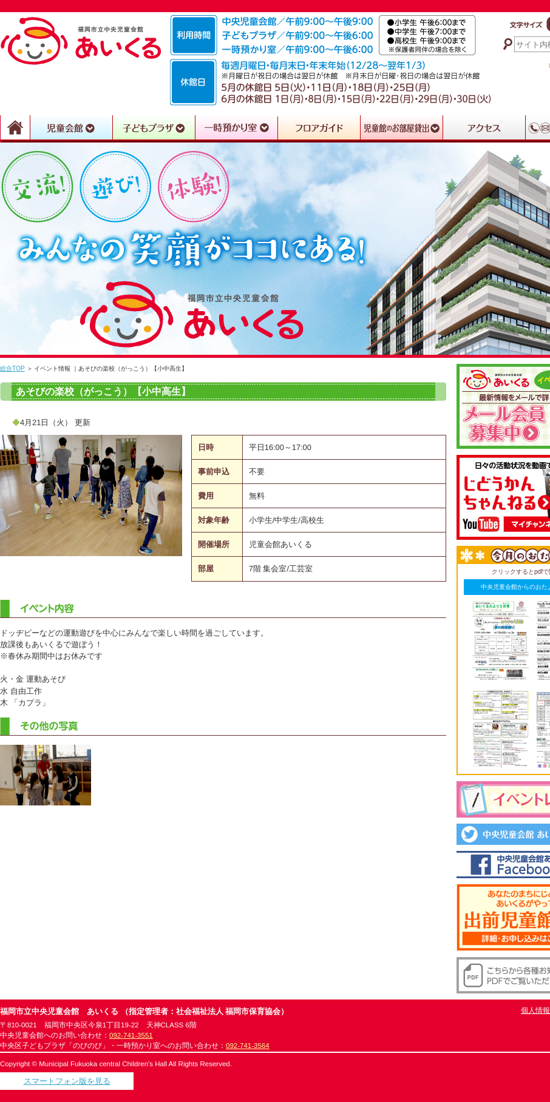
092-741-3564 (248, 1045)
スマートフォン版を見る (67, 1081)
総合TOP (12, 368)
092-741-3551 (131, 1035)
